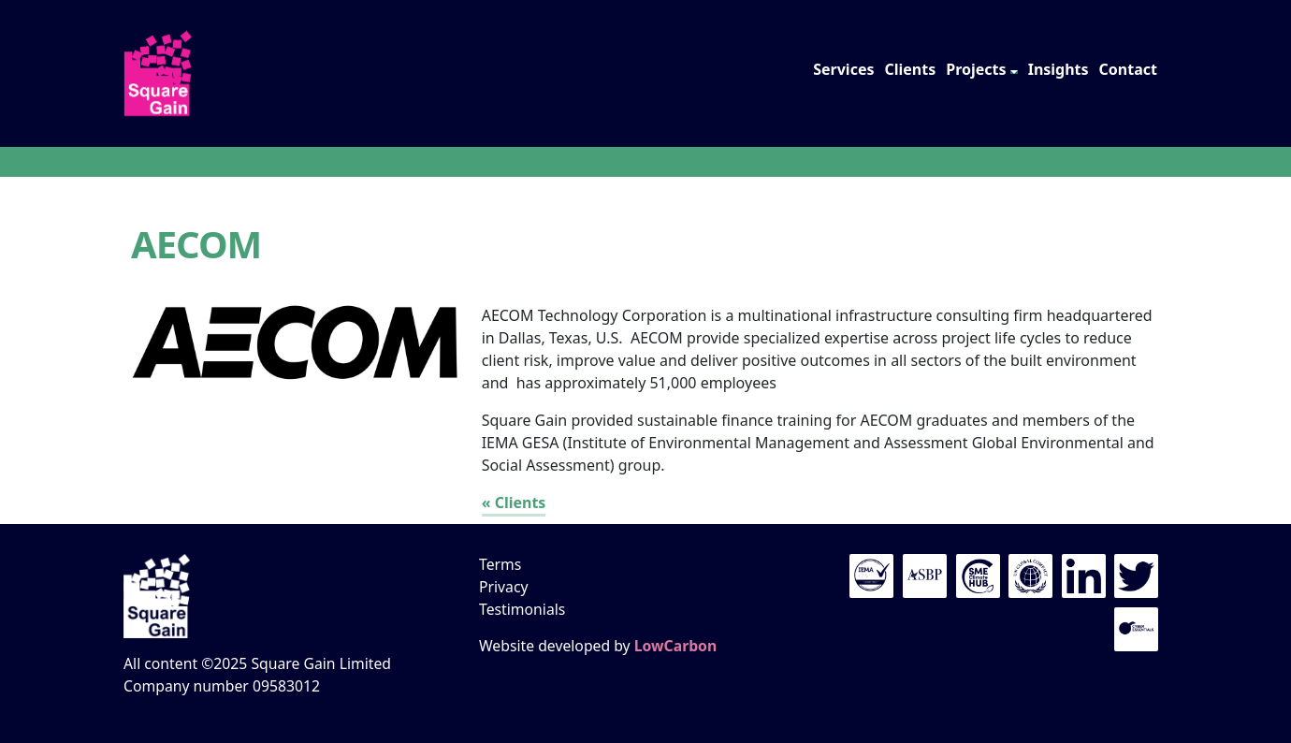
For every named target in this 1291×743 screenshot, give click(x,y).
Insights (1058, 69)
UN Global (1030, 576)
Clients (910, 69)
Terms (500, 564)
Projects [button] (976, 69)
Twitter (1136, 576)
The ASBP (925, 576)
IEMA (871, 576)
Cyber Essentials (1136, 629)
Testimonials (522, 609)
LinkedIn (1084, 576)
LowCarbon (675, 645)
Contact (1128, 69)
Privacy (504, 586)
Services (843, 69)
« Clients (514, 502)
